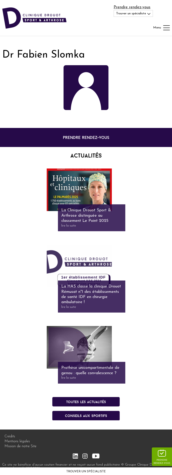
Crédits (9, 436)
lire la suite (68, 225)
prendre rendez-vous (86, 137)
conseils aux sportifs (86, 415)
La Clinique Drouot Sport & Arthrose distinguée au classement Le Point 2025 (86, 215)
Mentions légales (17, 441)
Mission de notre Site (20, 446)
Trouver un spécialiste (86, 471)
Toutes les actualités (86, 401)
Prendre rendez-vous (132, 7)
